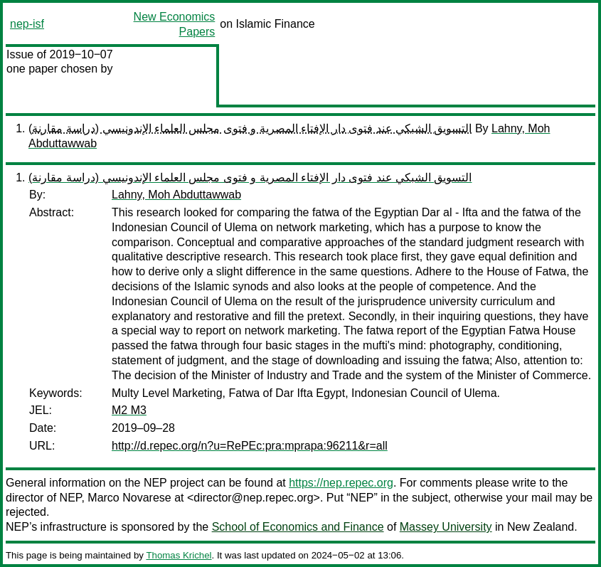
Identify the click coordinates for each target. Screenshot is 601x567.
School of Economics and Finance (298, 527)
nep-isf (27, 24)
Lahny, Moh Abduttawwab (176, 195)
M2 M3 (129, 410)
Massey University (446, 527)
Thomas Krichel (178, 555)
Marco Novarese (129, 498)
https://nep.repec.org (341, 483)
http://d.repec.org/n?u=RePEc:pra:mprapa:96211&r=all (250, 446)
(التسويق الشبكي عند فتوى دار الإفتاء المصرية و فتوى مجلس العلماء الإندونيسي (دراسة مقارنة (250, 128)
